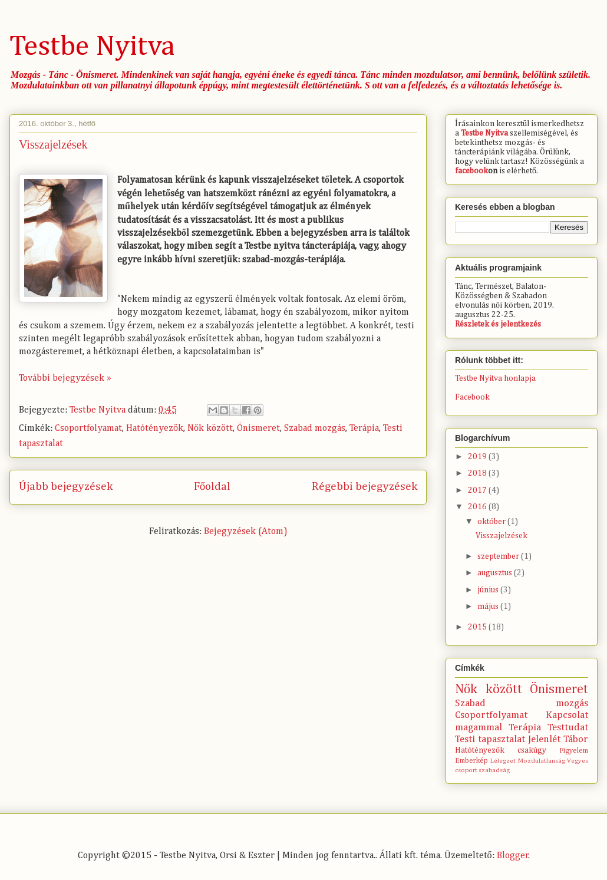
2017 (478, 490)
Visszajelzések (53, 144)
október (492, 522)
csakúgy (531, 750)
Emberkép (471, 760)
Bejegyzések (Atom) (246, 531)
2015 (478, 627)
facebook (471, 171)
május (488, 606)
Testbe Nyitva (91, 47)
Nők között (210, 428)
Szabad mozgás (314, 428)
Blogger (513, 856)
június (488, 590)
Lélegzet (503, 760)
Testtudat (567, 728)
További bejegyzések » (65, 378)
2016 (478, 507)
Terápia (364, 428)
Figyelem (573, 750)
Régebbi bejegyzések (364, 486)
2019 (478, 457)
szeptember (499, 556)
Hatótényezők (154, 428)
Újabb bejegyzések (66, 486)
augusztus (495, 573)
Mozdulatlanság (541, 760)
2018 (478, 473)
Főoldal (212, 486)
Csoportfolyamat (88, 428)
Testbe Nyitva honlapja (495, 378)
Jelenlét (544, 739)
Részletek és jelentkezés (498, 324)
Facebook (472, 397)
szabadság (494, 770)
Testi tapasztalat (490, 739)
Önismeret (258, 428)
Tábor (575, 739)
